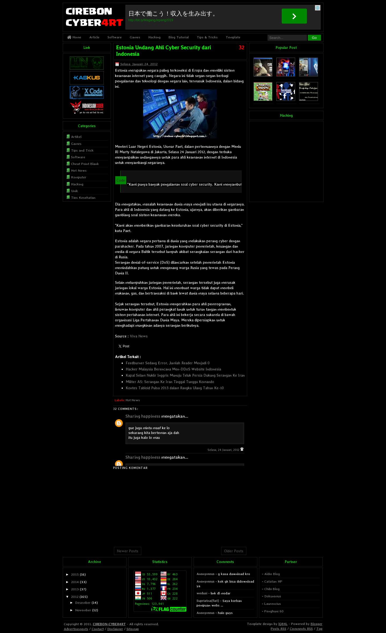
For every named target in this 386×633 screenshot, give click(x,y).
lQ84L (283, 624)
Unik (74, 191)
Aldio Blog (272, 574)
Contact (98, 629)
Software (114, 37)
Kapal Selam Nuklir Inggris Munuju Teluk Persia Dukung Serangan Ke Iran (185, 375)
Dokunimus (272, 596)
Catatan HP (273, 581)
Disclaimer (115, 629)
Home (74, 37)
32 (241, 47)
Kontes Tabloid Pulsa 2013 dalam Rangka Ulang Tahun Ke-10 (175, 388)
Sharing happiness (142, 416)
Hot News (133, 400)
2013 (75, 589)
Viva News (139, 336)
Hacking (154, 37)
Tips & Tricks (207, 37)
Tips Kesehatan (83, 198)
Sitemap (133, 629)
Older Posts (233, 551)
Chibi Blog (272, 589)
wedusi (201, 593)
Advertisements (76, 629)
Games (135, 37)
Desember (83, 603)
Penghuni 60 (274, 611)
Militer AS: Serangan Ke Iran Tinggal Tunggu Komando (170, 382)
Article (94, 37)
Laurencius (272, 604)
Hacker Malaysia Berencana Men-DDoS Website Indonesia (173, 369)
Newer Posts (127, 551)
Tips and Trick (82, 150)
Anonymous (205, 574)
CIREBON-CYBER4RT (109, 624)
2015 (75, 574)
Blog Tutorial (179, 37)
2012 (75, 597)
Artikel (76, 137)
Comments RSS (301, 629)
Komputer (78, 177)
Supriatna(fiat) (207, 601)
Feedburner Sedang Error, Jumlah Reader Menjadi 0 (168, 363)
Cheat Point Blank (85, 164)
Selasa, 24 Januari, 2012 (223, 450)
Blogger (316, 624)
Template (233, 37)
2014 (75, 582)
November (83, 610)
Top (319, 629)
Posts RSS (278, 629)
